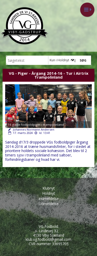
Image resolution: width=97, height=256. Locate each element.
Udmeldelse (48, 203)
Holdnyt (48, 193)
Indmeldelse (49, 198)
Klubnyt (48, 188)
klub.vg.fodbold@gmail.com (48, 239)
